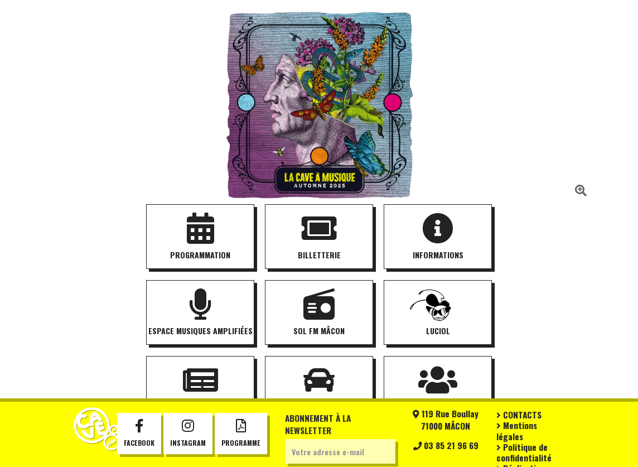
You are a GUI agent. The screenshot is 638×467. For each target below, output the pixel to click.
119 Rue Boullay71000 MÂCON (445, 419)
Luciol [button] (438, 313)
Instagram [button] (188, 434)
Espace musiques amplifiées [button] (200, 313)
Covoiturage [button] (319, 388)
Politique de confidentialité (524, 452)
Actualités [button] (200, 388)
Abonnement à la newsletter (318, 424)
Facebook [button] (139, 434)
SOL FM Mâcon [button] (319, 313)
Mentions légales (516, 430)
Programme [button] (240, 434)
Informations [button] (438, 237)
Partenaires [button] (437, 388)
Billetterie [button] (319, 237)
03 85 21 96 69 (445, 445)
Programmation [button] (200, 237)
